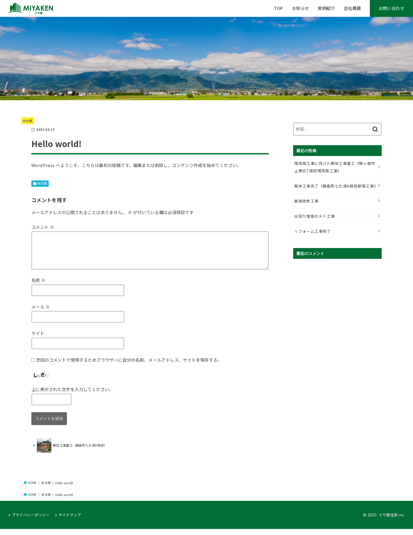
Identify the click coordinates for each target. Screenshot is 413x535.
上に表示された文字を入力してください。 (72, 395)
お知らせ (300, 8)
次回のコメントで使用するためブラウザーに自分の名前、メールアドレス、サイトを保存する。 (129, 366)
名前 (38, 286)
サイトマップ (69, 521)
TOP (278, 8)
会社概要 (352, 8)
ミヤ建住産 (388, 521)
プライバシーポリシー (31, 521)
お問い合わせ (391, 8)
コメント (42, 227)
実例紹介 (326, 8)
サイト (37, 339)
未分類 (27, 120)
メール (40, 313)
